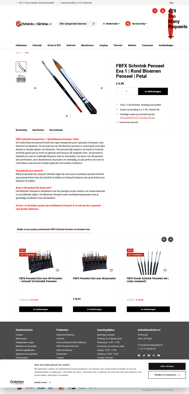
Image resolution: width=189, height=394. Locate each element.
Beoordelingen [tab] (56, 129)
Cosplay (60, 357)
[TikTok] (144, 355)
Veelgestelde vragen (25, 342)
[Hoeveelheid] (126, 91)
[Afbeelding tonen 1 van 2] (66, 116)
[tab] (21, 129)
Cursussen (61, 361)
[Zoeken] (93, 23)
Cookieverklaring (23, 361)
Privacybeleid (22, 357)
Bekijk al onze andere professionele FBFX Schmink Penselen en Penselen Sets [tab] (53, 229)
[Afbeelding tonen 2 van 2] (70, 116)
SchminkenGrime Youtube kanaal (137, 117)
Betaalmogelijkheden (25, 350)
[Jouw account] (162, 10)
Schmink (60, 338)
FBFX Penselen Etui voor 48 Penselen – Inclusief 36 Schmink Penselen (40, 280)
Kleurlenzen (61, 353)
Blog (171, 2)
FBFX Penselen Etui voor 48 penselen (94, 278)
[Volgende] (101, 87)
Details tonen (40, 389)
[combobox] (73, 23)
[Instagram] (154, 355)
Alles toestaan (167, 373)
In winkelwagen (153, 91)
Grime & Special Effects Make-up (71, 342)
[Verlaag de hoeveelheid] (120, 91)
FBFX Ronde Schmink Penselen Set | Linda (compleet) (148, 280)
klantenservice (24, 329)
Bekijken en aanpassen (167, 381)
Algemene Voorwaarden (26, 353)
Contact (19, 334)
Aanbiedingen (62, 365)
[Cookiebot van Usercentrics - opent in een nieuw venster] (17, 389)
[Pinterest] (149, 355)
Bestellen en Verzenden (26, 346)
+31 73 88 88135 (147, 348)
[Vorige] (35, 87)
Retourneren (21, 338)
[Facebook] (139, 355)
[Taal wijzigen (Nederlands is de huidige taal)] (111, 23)
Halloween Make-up (65, 334)
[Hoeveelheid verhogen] (133, 91)
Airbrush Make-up (64, 350)
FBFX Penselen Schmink (67, 346)
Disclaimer (20, 365)
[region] (60, 88)
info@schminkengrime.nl (151, 345)
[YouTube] (159, 355)
